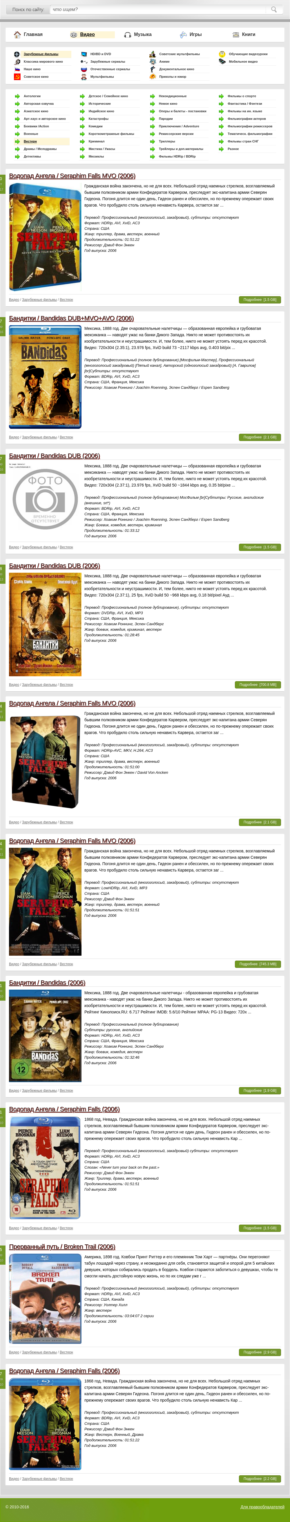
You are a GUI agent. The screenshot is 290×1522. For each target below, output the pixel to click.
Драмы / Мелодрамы (40, 149)
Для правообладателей (262, 1507)
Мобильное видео (243, 61)
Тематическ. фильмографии (250, 133)
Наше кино (32, 69)
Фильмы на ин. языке (245, 111)
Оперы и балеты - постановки (182, 111)
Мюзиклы (96, 156)
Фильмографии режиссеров (250, 126)
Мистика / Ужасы (102, 149)
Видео (87, 34)
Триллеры (167, 141)
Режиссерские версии (176, 133)
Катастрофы (98, 118)
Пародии (166, 118)
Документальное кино (176, 69)
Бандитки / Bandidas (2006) (47, 982)
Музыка (143, 34)
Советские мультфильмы (179, 54)
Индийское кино (101, 111)
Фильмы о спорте (242, 96)
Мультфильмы (102, 76)
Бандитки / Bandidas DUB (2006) (54, 455)
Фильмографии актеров (247, 118)
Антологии (32, 96)
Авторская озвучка (39, 103)
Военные (31, 133)
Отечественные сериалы (110, 69)
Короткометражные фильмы (111, 133)
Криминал (97, 141)
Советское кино (36, 76)
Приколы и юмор (172, 76)
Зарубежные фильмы (41, 54)
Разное (233, 149)
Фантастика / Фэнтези (245, 103)
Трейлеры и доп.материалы (181, 149)
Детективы (32, 156)
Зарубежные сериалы (107, 61)
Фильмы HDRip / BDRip (177, 156)
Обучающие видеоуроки (248, 54)
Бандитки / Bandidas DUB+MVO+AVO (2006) (71, 318)
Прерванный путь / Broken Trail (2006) (62, 1246)
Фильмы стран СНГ (243, 141)
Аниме (164, 61)
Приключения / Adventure (179, 126)
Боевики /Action (36, 126)
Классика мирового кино (43, 61)
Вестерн (30, 141)
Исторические (100, 103)
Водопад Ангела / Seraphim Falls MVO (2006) (72, 175)
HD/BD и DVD (100, 54)
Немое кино (168, 103)
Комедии (96, 126)
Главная (33, 34)
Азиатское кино (36, 111)
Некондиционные (173, 96)
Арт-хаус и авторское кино (45, 118)
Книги (248, 34)
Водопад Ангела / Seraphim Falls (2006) (64, 1109)
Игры (196, 34)
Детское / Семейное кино (108, 96)
